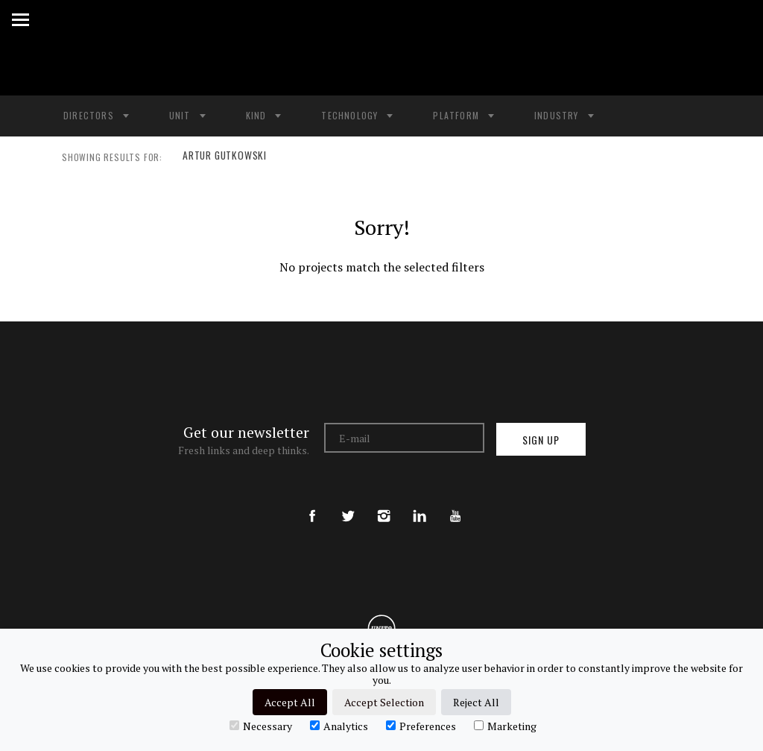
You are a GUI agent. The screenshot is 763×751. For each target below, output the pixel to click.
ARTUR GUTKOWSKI (222, 157)
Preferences (421, 725)
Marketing (505, 725)
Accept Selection (384, 702)
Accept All (290, 702)
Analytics (339, 725)
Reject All (476, 702)
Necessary (260, 725)
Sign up (541, 439)
